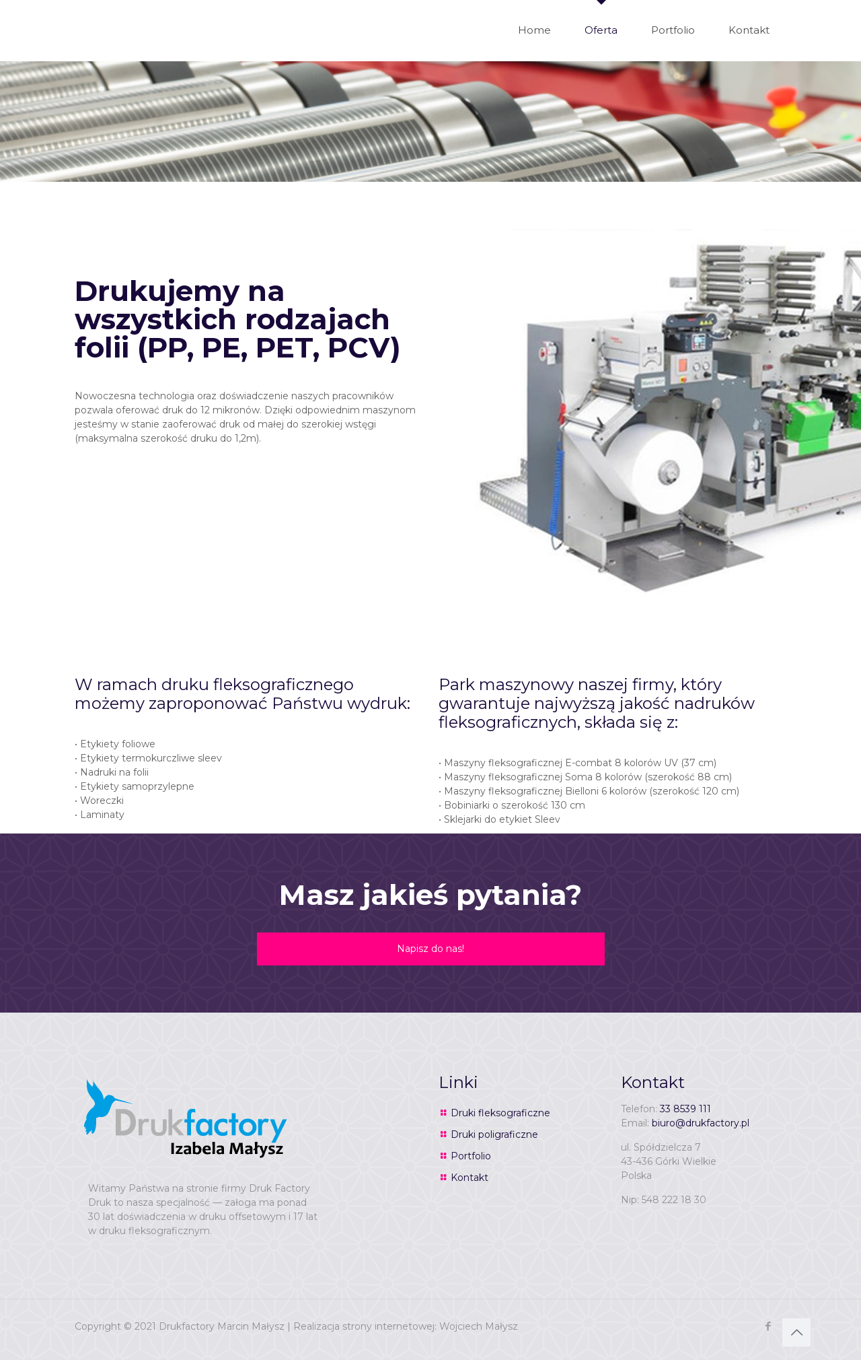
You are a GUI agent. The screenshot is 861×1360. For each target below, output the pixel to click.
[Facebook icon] (768, 1326)
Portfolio (471, 1156)
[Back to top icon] (796, 1332)
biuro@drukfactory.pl (700, 1123)
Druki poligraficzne (494, 1134)
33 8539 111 (685, 1109)
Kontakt (469, 1177)
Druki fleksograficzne (500, 1113)
